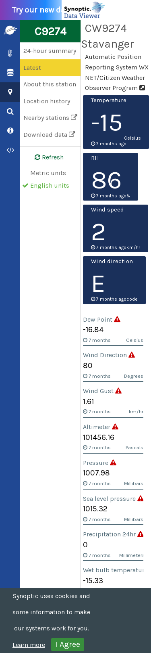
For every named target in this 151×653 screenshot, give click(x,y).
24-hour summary (49, 50)
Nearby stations (50, 117)
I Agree (67, 644)
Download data (49, 134)
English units (49, 185)
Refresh (44, 157)
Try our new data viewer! (61, 10)
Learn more (28, 645)
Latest (32, 67)
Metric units (48, 173)
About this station (49, 84)
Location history (46, 101)
